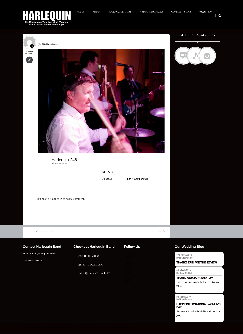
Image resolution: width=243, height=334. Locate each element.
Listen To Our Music (90, 278)
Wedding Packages (153, 21)
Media (97, 21)
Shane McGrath (29, 54)
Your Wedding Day (121, 21)
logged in (56, 200)
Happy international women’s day (198, 307)
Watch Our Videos (89, 261)
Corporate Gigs (184, 21)
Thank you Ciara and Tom (194, 279)
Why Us (79, 21)
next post (157, 233)
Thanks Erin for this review (196, 264)
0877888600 (209, 21)
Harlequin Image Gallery (94, 295)
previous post (46, 233)
